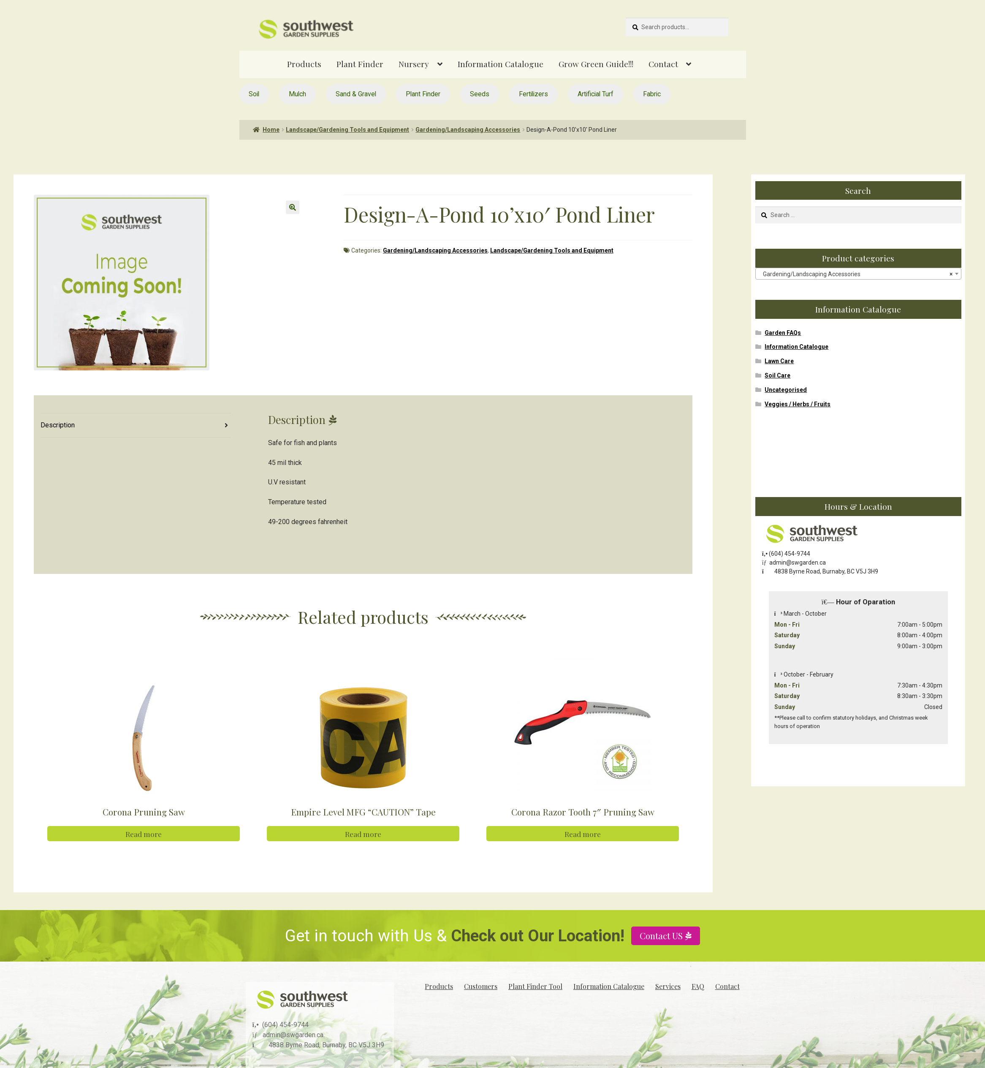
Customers (480, 985)
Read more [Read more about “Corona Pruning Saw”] (143, 833)
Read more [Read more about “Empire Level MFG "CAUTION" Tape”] (363, 833)
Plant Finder (359, 63)
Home (271, 129)
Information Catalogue (500, 63)
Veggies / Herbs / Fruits (797, 404)
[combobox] (858, 274)
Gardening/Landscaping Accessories (467, 129)
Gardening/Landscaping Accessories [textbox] (855, 274)
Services (668, 985)
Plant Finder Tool (535, 985)
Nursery (414, 63)
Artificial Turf (595, 94)
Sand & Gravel (356, 94)
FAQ (698, 985)
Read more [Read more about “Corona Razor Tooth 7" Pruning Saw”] (582, 833)
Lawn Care (779, 361)
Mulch (297, 94)
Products (304, 63)
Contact (663, 63)
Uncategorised (786, 389)
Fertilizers (533, 94)
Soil (254, 94)
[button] (292, 207)
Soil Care (777, 375)
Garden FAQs (783, 332)
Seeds (479, 94)
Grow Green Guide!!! (596, 63)
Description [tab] (58, 425)
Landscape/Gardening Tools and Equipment (347, 129)
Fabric (652, 94)
